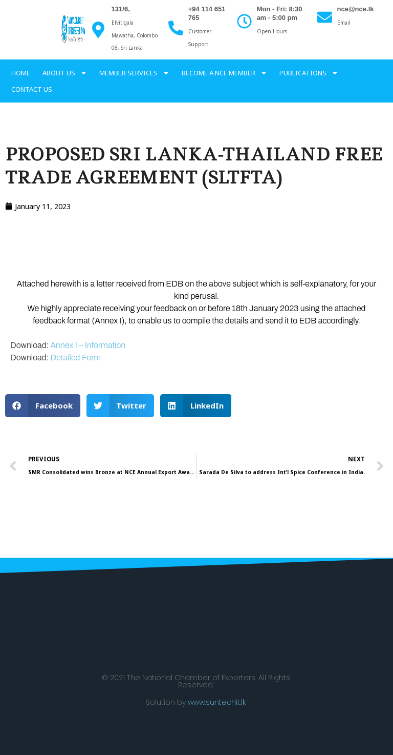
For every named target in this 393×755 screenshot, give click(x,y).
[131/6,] (98, 30)
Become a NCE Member (224, 73)
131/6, (121, 9)
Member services (134, 73)
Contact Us (31, 89)
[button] (42, 405)
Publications (308, 73)
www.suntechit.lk (217, 702)
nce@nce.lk (355, 9)
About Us (64, 73)
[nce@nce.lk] (324, 17)
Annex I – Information (87, 345)
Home (20, 72)
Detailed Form (75, 357)
